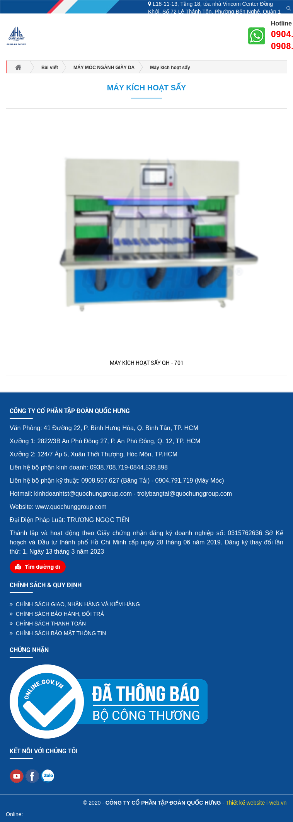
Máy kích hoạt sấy (146, 87)
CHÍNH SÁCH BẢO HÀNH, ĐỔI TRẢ (57, 614)
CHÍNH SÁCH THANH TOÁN (48, 623)
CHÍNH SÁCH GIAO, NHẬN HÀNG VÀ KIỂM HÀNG (75, 604)
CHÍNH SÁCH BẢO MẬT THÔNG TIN (58, 633)
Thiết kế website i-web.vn (256, 803)
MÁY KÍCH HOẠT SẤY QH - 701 (147, 363)
